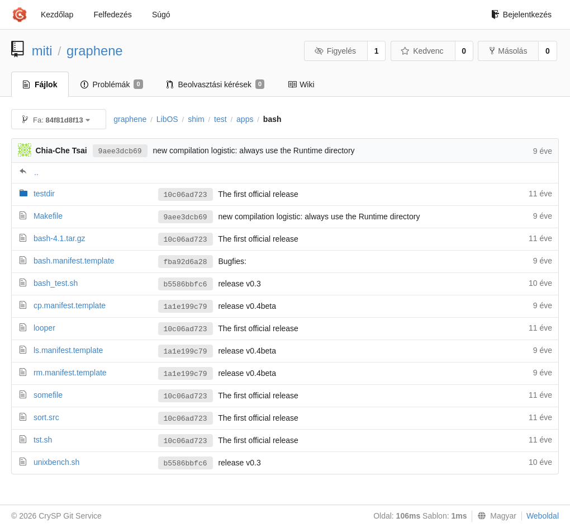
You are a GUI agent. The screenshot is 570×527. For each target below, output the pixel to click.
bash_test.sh (56, 283)
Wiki (301, 84)
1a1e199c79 (185, 307)
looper (44, 327)
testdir (44, 193)
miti (42, 50)
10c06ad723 (185, 195)
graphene (94, 50)
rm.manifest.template (70, 372)
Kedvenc (422, 50)
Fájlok (40, 84)
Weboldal (542, 515)
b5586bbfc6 (185, 284)
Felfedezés (112, 14)
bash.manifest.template (74, 260)
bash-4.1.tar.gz (60, 238)
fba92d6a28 (185, 262)
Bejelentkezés (521, 14)
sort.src (46, 417)
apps (244, 119)
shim (196, 119)
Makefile (48, 215)
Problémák (111, 84)
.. (36, 172)
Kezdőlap (57, 14)
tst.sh (43, 439)
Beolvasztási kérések (216, 84)
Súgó (161, 14)
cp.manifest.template (70, 305)
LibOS (167, 119)
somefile (48, 394)
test (220, 119)
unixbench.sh (57, 462)
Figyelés (335, 50)
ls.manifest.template (68, 350)
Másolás (508, 50)
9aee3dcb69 (120, 151)
